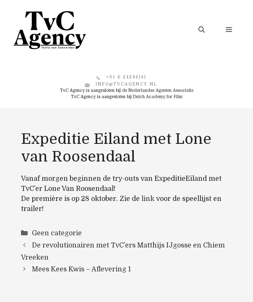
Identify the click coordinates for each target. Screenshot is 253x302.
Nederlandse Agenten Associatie (160, 90)
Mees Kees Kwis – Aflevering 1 (81, 269)
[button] (201, 29)
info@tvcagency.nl (126, 84)
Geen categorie (57, 233)
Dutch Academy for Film (158, 96)
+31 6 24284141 (126, 77)
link (147, 199)
